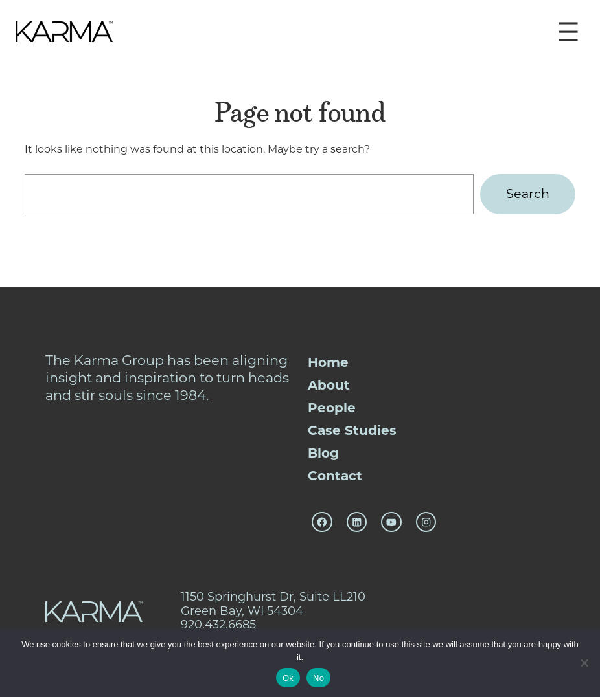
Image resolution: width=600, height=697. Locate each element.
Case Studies (352, 430)
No (318, 678)
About (329, 385)
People (332, 407)
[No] (583, 662)
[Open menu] (568, 32)
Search (527, 193)
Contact (335, 475)
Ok (288, 678)
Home (328, 362)
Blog (323, 453)
